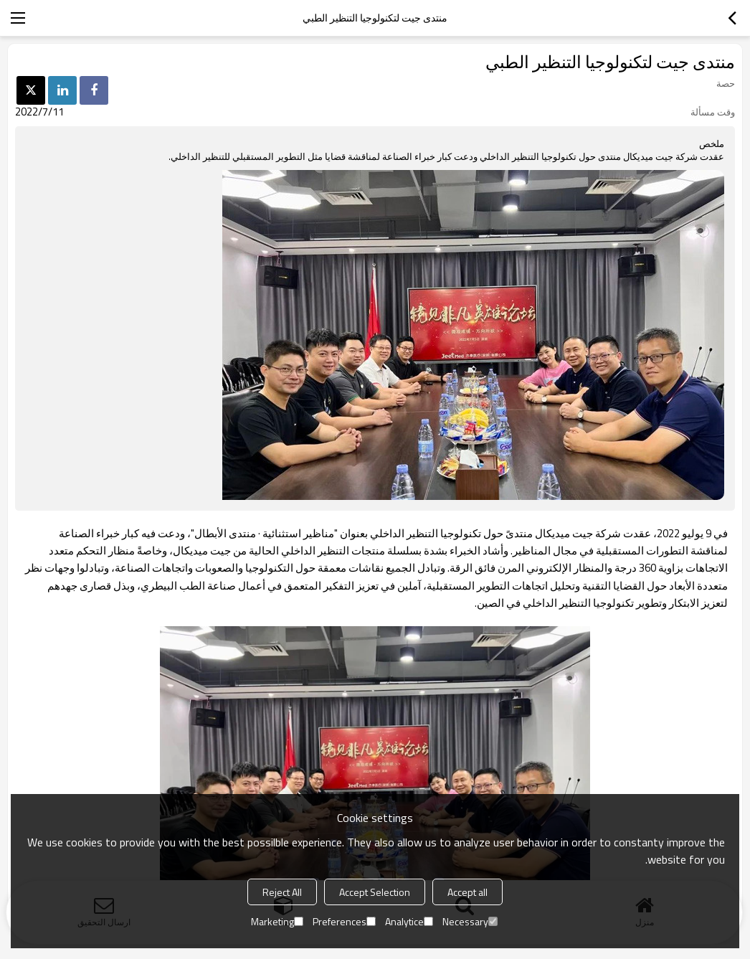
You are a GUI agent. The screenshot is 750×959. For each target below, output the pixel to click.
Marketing (277, 921)
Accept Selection (374, 891)
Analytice (409, 921)
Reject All (282, 891)
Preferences (344, 921)
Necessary (470, 921)
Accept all (467, 891)
